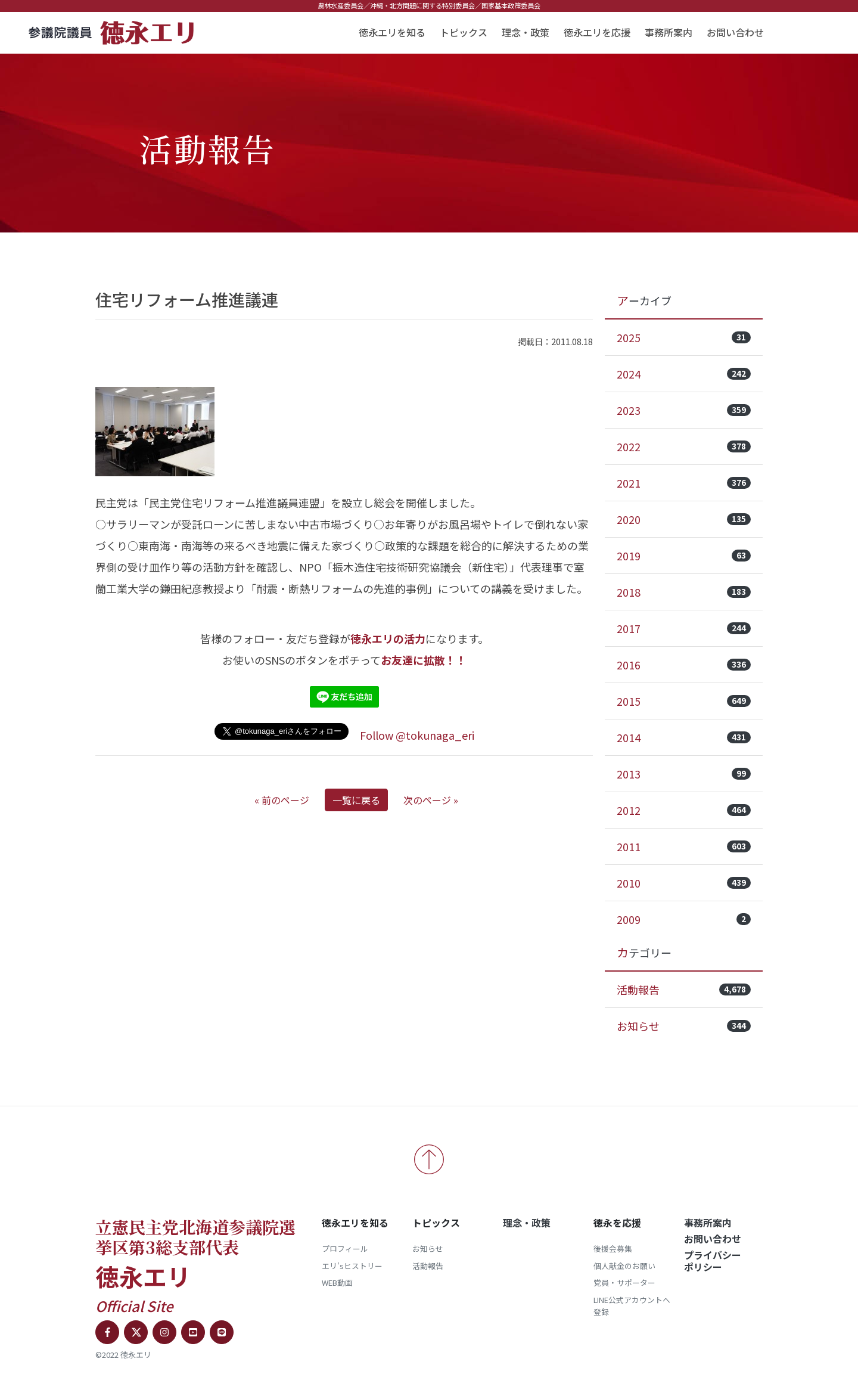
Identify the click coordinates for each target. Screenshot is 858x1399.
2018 (684, 592)
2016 (684, 664)
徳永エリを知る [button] (392, 32)
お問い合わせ (735, 32)
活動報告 (684, 989)
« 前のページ (281, 800)
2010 (684, 883)
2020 (684, 519)
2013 (684, 773)
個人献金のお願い (624, 1265)
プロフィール (345, 1248)
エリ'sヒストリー (352, 1265)
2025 (684, 337)
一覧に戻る (356, 800)
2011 (684, 846)
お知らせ (684, 1026)
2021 (684, 483)
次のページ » (430, 800)
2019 (684, 555)
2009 (684, 919)
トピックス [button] (463, 32)
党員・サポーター (624, 1282)
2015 (684, 701)
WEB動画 (337, 1282)
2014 (684, 737)
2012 (684, 810)
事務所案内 (668, 32)
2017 (684, 628)
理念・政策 (525, 32)
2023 (684, 410)
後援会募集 (612, 1248)
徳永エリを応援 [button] (597, 32)
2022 (684, 446)
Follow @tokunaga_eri (417, 735)
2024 (684, 373)
